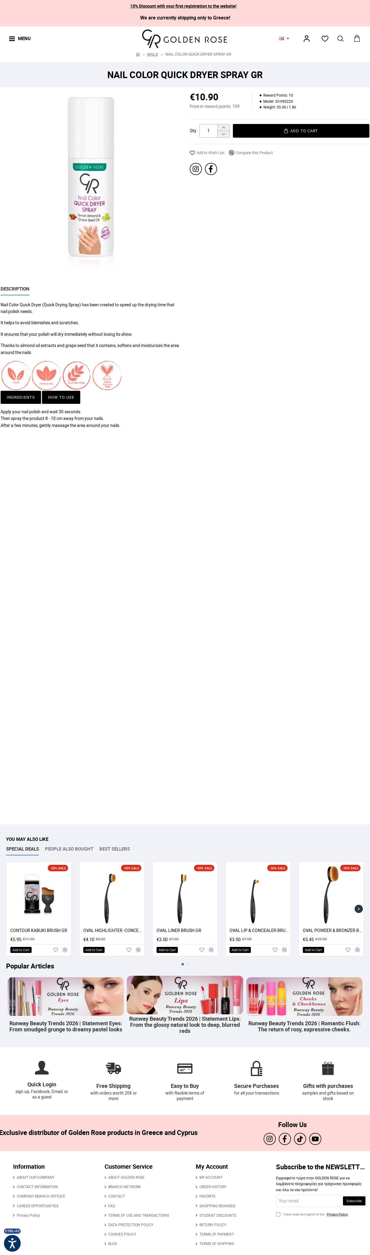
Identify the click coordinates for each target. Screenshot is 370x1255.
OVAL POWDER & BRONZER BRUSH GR (332, 930)
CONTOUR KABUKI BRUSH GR (38, 930)
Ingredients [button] (21, 397)
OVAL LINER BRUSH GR (179, 930)
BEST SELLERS (114, 849)
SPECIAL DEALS (22, 849)
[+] (223, 127)
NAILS (152, 54)
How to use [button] (61, 397)
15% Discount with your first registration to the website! (183, 6)
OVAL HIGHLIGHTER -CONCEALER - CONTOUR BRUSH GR (113, 930)
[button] (301, 131)
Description (15, 289)
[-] (223, 134)
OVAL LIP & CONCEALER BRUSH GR (259, 930)
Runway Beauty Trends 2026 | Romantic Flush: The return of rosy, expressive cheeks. (304, 1026)
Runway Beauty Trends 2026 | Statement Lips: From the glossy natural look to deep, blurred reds (185, 1025)
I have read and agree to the (312, 1214)
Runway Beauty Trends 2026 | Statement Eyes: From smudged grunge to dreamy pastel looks (65, 1026)
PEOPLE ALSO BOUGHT (69, 849)
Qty (193, 130)
